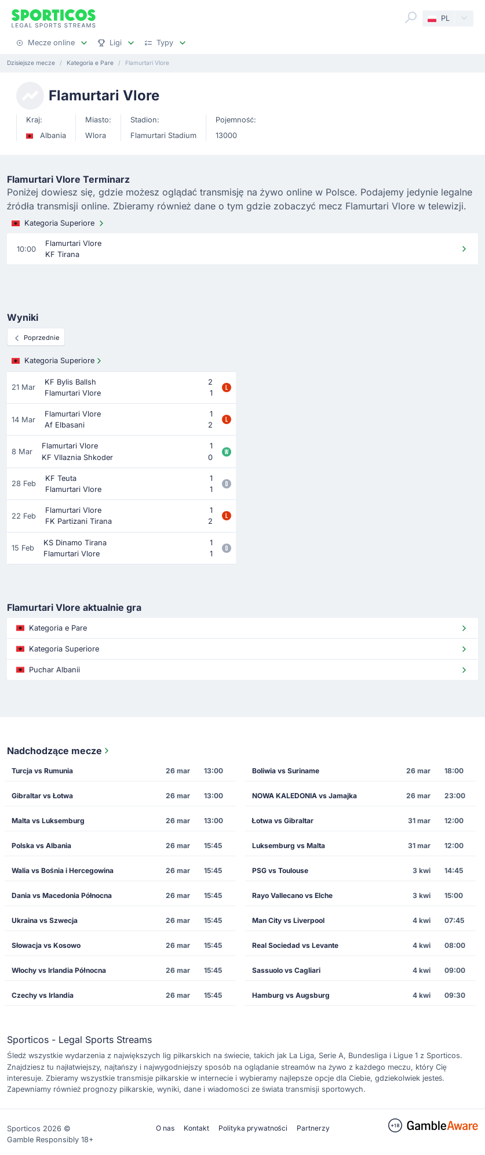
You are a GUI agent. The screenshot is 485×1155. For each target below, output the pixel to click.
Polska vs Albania (41, 845)
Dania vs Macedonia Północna (62, 895)
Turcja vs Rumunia (42, 770)
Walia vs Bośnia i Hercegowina (63, 870)
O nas (165, 1128)
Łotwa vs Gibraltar (282, 820)
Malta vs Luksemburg (48, 820)
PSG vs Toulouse (280, 870)
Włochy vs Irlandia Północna (59, 970)
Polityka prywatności (252, 1128)
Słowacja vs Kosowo (46, 945)
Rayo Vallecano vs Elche (292, 895)
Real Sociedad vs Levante (295, 945)
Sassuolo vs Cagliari (286, 970)
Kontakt (196, 1128)
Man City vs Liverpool (288, 920)
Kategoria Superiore (59, 223)
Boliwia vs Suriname (285, 770)
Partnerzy (313, 1128)
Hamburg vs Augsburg (291, 995)
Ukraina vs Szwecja (45, 920)
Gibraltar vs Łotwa (42, 795)
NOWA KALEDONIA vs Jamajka (304, 795)
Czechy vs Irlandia (43, 995)
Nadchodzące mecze (59, 750)
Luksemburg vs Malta (288, 845)
